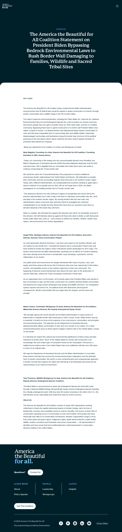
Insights (72, 489)
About (17, 489)
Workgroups (48, 494)
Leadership (48, 489)
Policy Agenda (21, 494)
